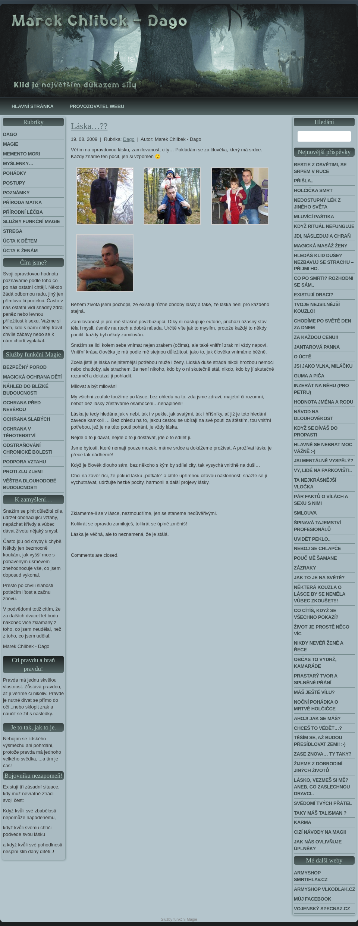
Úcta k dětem (20, 241)
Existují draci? (313, 294)
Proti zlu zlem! (23, 471)
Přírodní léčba (23, 212)
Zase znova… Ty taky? (322, 754)
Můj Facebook (312, 899)
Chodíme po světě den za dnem (322, 324)
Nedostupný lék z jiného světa (317, 203)
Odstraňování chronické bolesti (27, 448)
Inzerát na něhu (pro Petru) (321, 389)
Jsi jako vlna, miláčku (323, 366)
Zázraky (305, 568)
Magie (10, 144)
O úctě (302, 356)
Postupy (14, 183)
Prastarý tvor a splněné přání (315, 679)
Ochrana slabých (26, 419)
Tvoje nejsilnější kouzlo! (317, 308)
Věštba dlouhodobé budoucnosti (29, 484)
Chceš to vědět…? (318, 728)
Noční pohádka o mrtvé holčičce (316, 705)
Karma (302, 822)
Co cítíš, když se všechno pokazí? (316, 614)
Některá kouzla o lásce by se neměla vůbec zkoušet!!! (319, 594)
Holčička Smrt (313, 190)
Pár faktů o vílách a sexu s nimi (321, 500)
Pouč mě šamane (315, 558)
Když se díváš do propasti (315, 431)
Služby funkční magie (31, 221)
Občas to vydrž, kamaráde (315, 663)
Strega (12, 231)
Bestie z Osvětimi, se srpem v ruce (320, 168)
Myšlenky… (18, 163)
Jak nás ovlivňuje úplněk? (318, 845)
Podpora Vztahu (24, 461)
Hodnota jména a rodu (323, 402)
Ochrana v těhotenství (19, 432)
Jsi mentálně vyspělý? (323, 460)
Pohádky (14, 173)
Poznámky (16, 192)
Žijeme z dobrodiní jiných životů (318, 767)
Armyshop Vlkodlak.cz (324, 889)
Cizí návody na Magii (320, 832)
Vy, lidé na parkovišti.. (323, 470)
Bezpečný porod (25, 367)
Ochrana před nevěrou (22, 406)
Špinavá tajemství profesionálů (317, 526)
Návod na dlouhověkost (313, 415)
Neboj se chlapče (317, 548)
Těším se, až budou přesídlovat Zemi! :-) (320, 741)
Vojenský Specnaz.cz (322, 908)
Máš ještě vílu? (314, 692)
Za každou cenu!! (316, 337)
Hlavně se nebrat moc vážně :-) (323, 448)
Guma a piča (309, 376)
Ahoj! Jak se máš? (317, 718)
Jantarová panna (317, 347)
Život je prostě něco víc (321, 630)
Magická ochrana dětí (32, 377)
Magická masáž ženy (320, 246)
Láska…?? (89, 126)
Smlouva (305, 513)
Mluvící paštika (314, 216)
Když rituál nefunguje (324, 226)
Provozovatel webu (97, 106)
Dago (10, 134)
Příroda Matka (22, 202)
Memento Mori (21, 154)
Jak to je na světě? (319, 577)
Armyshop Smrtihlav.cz (310, 876)
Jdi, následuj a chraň (322, 236)
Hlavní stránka (33, 106)
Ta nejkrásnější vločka (315, 483)
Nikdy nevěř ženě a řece (318, 646)
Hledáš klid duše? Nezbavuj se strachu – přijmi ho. (324, 262)
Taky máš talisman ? (320, 813)
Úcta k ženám (20, 250)
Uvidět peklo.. (312, 539)
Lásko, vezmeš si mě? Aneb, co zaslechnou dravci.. (322, 786)
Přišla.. (303, 180)
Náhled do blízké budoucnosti (25, 389)
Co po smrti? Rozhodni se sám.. (323, 281)
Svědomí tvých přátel (323, 803)
